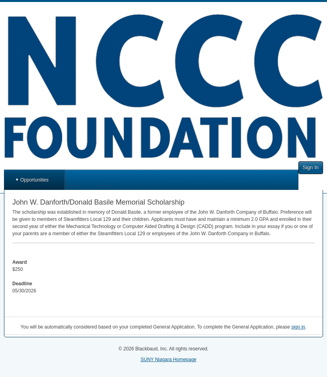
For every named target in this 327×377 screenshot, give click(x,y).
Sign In (311, 167)
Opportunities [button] (34, 180)
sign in (298, 327)
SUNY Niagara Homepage (169, 359)
